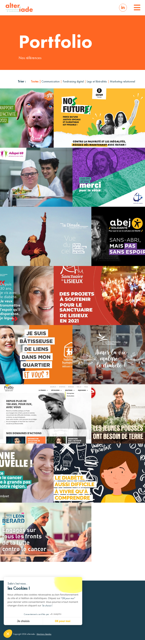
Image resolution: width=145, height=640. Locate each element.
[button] (136, 8)
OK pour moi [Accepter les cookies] (62, 621)
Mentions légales (44, 634)
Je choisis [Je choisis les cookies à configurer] (23, 621)
